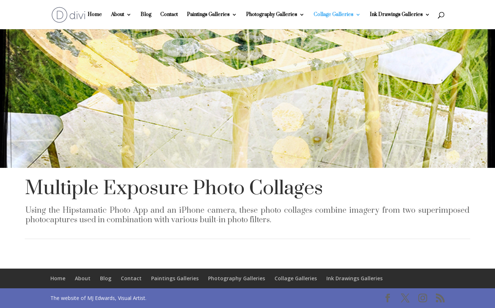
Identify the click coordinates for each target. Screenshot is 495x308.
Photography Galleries (271, 15)
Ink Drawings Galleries (396, 15)
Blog (146, 15)
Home (95, 15)
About (117, 15)
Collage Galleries (333, 15)
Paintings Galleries (208, 15)
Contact (169, 15)
